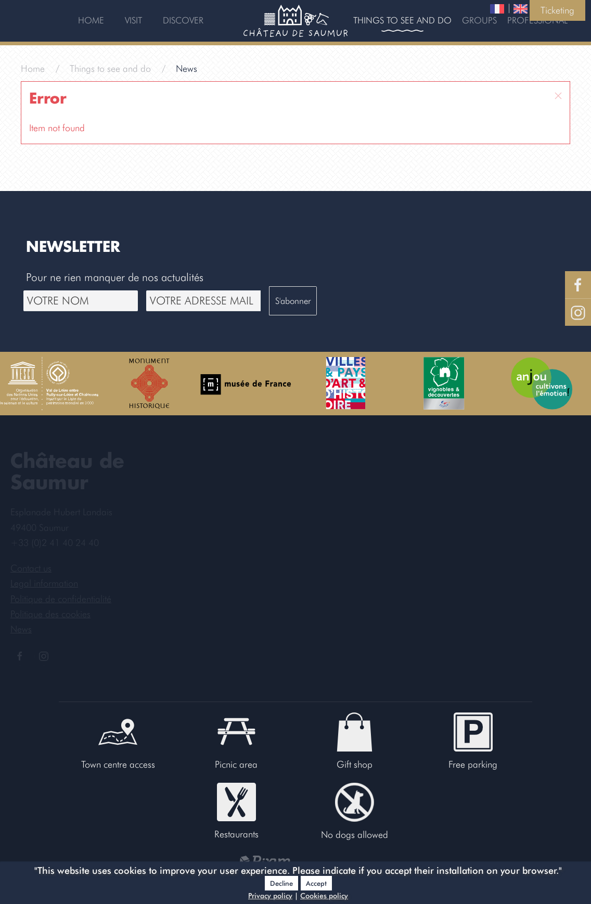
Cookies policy (324, 896)
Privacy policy (270, 896)
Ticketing (557, 10)
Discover (183, 20)
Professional (537, 20)
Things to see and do (402, 20)
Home (91, 20)
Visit (133, 20)
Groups (479, 20)
